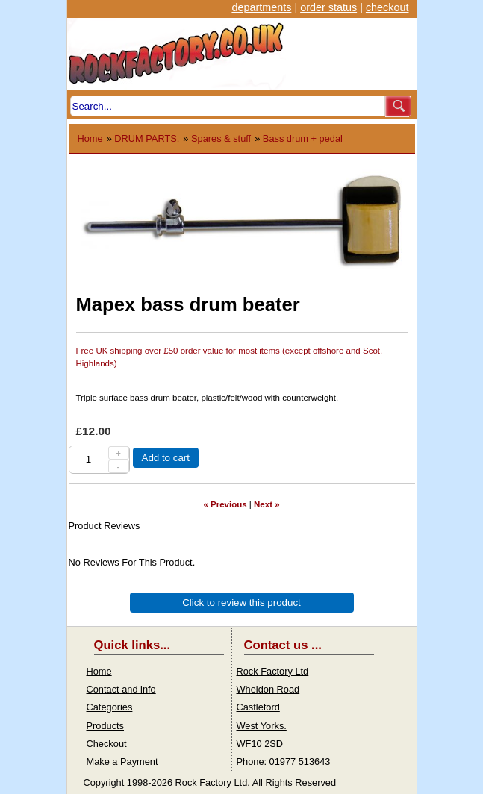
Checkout (107, 743)
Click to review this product (241, 602)
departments (261, 7)
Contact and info (121, 689)
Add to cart (166, 457)
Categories (110, 707)
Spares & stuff (221, 138)
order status (328, 7)
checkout (387, 7)
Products (106, 725)
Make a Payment (122, 761)
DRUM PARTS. (146, 138)
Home (90, 138)
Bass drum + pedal (303, 138)
